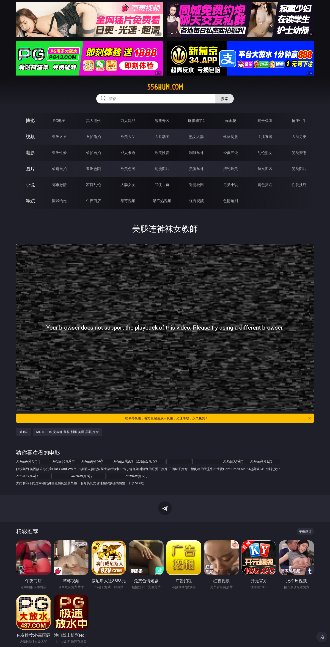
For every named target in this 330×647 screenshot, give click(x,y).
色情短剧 (230, 200)
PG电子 (59, 120)
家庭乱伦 (93, 184)
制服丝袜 (196, 152)
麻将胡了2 (196, 120)
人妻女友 (128, 184)
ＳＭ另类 (299, 136)
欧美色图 (128, 168)
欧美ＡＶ (128, 136)
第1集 (23, 432)
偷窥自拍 (59, 168)
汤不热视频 (162, 200)
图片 (30, 168)
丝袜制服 (230, 136)
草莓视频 (128, 200)
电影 (30, 152)
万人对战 (128, 120)
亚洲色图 (93, 168)
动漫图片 (162, 168)
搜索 (224, 98)
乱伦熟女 (265, 152)
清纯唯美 (230, 168)
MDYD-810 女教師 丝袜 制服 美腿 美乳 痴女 (67, 432)
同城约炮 (59, 200)
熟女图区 (265, 168)
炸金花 (230, 120)
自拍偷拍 (93, 136)
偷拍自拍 (93, 152)
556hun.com (165, 87)
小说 (30, 184)
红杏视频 (196, 200)
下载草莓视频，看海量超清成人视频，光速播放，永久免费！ (217, 418)
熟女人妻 (196, 136)
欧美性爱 (162, 152)
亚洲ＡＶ (59, 136)
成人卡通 (128, 152)
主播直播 (265, 136)
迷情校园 (196, 184)
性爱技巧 (299, 184)
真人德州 (93, 120)
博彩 (30, 120)
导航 (30, 201)
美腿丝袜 (196, 168)
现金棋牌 (265, 120)
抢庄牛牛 (299, 120)
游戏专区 (162, 120)
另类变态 (299, 152)
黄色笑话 (265, 184)
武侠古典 (162, 184)
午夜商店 (93, 200)
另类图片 (299, 168)
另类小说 (230, 184)
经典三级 (230, 152)
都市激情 (59, 184)
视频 (30, 136)
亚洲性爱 (59, 152)
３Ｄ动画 (162, 136)
